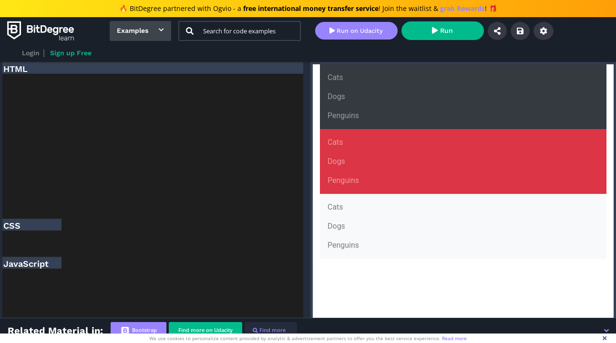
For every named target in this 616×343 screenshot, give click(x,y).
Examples (132, 30)
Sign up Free (71, 53)
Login (31, 53)
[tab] (138, 330)
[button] (606, 330)
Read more (454, 338)
